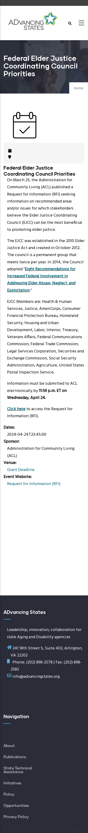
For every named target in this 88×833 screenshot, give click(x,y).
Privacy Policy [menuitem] (16, 817)
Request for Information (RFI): (34, 484)
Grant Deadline (20, 470)
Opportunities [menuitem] (16, 806)
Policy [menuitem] (9, 794)
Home (78, 88)
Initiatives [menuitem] (12, 783)
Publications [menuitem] (15, 757)
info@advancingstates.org (36, 676)
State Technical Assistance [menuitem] (18, 770)
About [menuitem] (9, 746)
